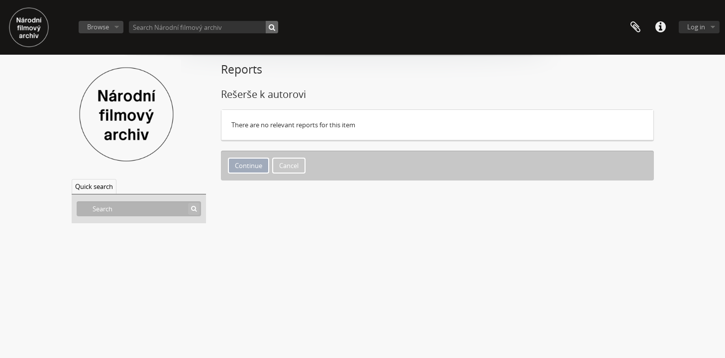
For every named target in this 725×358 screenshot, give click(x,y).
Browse (98, 26)
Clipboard (635, 27)
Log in (696, 26)
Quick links (660, 27)
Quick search (94, 186)
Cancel (289, 165)
